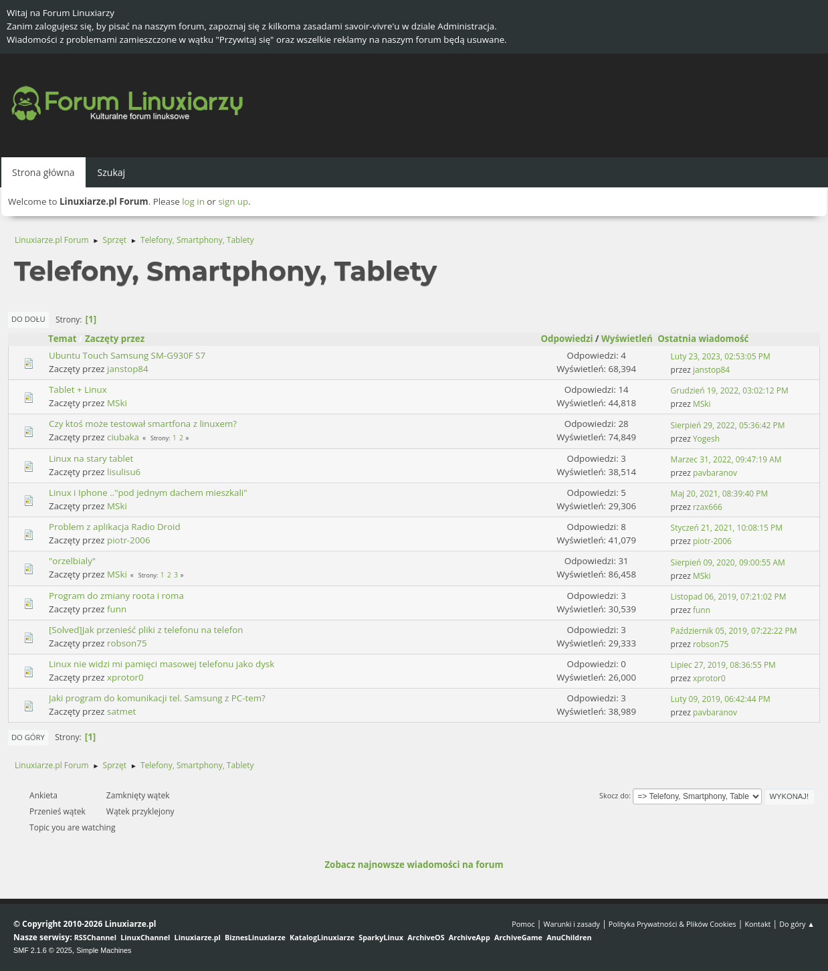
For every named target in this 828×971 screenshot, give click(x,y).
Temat (62, 339)
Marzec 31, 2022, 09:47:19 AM (726, 459)
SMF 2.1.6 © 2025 (42, 950)
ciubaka (123, 437)
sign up (233, 201)
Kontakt (757, 924)
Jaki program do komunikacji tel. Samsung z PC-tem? (157, 698)
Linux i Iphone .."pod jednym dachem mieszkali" (148, 493)
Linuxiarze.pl (198, 937)
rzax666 (707, 507)
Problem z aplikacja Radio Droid (115, 527)
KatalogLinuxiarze (322, 937)
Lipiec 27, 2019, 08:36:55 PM (723, 665)
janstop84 (127, 369)
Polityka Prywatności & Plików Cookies (672, 924)
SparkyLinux (380, 937)
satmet (121, 711)
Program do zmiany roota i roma (116, 596)
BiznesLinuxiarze (255, 937)
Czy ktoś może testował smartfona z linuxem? (143, 424)
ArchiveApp (469, 937)
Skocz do (614, 795)
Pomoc (523, 924)
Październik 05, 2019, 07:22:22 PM (734, 630)
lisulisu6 (123, 472)
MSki (117, 403)
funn (116, 609)
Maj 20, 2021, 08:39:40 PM (719, 493)
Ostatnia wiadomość (708, 339)
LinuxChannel (145, 937)
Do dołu (28, 319)
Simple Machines (103, 950)
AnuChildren (568, 937)
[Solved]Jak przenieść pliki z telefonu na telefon (146, 630)
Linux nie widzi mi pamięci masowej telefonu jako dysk (161, 664)
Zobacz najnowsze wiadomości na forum (413, 865)
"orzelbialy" (72, 561)
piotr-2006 (128, 540)
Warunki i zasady (572, 924)
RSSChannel (95, 937)
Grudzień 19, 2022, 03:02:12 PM (730, 390)
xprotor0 (125, 677)
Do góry (28, 737)
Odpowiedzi (566, 339)
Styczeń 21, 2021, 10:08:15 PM (727, 527)
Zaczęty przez (114, 339)
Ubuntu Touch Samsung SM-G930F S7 (127, 355)
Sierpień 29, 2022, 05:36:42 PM (728, 425)
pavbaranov (715, 472)
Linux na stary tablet (91, 458)
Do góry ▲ (797, 924)
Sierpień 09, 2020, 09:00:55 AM (728, 562)
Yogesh (706, 438)
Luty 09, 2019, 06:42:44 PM (720, 699)
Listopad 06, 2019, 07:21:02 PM (729, 596)
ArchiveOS (425, 937)
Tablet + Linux (78, 389)
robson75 (126, 643)
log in (193, 201)
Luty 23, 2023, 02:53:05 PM (720, 356)
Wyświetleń (627, 339)
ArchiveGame (518, 937)
